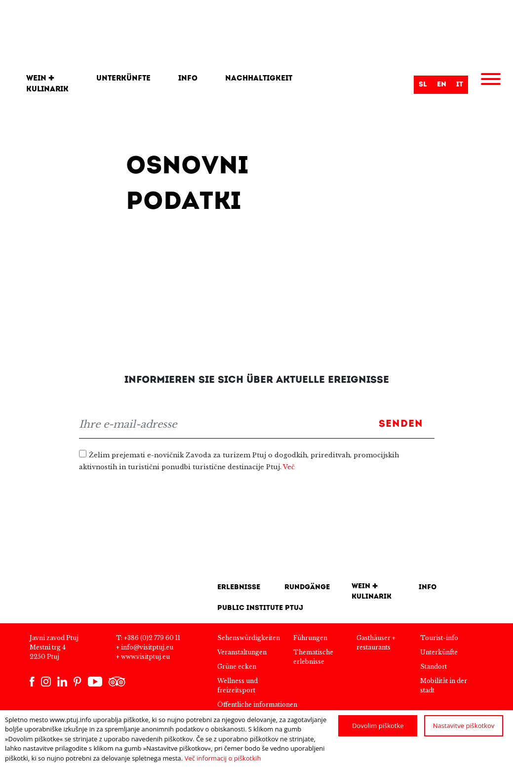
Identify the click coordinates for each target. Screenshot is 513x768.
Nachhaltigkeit (258, 78)
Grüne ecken (236, 666)
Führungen (310, 638)
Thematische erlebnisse (313, 656)
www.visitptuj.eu (145, 656)
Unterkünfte (123, 78)
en (441, 84)
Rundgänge (307, 587)
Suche (401, 85)
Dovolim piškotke (377, 725)
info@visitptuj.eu (147, 647)
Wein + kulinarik (47, 84)
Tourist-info (439, 638)
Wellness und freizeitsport (237, 685)
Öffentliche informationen (257, 704)
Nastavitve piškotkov (464, 725)
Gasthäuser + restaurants (375, 642)
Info (187, 78)
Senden (401, 424)
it (459, 84)
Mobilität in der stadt (443, 685)
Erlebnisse (238, 587)
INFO (427, 587)
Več (289, 467)
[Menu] (491, 80)
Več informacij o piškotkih (223, 758)
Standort (433, 666)
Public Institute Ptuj (260, 608)
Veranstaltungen (242, 652)
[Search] (358, 84)
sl (423, 84)
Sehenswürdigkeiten (248, 638)
